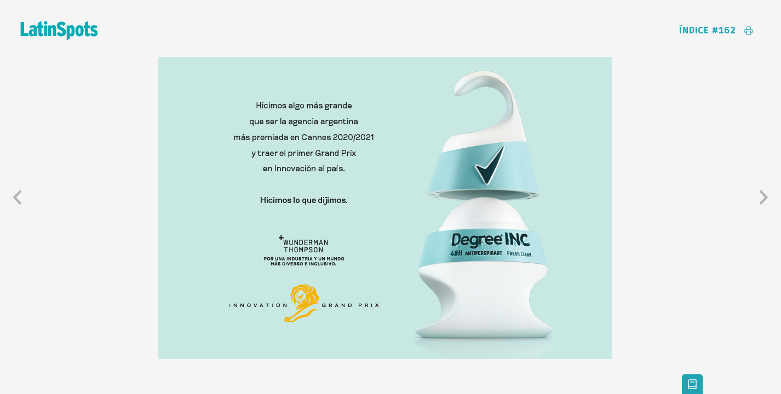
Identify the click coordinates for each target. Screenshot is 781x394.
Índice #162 (707, 30)
